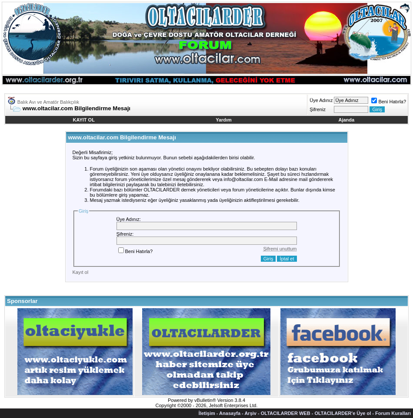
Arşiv (250, 413)
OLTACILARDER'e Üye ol (342, 413)
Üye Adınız (321, 100)
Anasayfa (229, 413)
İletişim (207, 413)
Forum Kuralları (393, 413)
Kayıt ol (81, 272)
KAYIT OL (84, 119)
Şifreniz (318, 109)
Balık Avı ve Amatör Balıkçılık (48, 102)
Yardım (224, 119)
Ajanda (347, 119)
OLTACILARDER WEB (285, 413)
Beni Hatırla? (388, 101)
